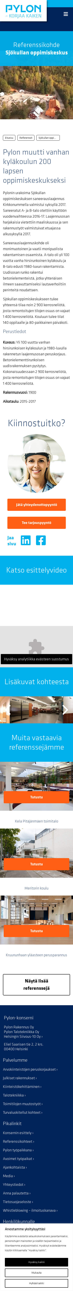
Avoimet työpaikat (17, 1158)
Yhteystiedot (13, 1184)
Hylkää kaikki (36, 1283)
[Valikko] (66, 14)
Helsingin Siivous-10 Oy (22, 1036)
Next (65, 710)
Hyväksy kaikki (36, 1262)
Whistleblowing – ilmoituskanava (29, 1210)
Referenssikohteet (17, 1141)
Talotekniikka (13, 1095)
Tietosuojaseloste (17, 1202)
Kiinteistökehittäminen (21, 1086)
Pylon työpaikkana (17, 1150)
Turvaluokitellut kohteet (21, 1112)
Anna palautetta (16, 1193)
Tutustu (36, 797)
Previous (8, 710)
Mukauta (36, 1273)
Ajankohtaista (14, 1167)
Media (8, 1176)
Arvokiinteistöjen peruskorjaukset (29, 1069)
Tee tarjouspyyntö (36, 522)
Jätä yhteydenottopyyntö (36, 504)
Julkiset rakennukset (19, 1078)
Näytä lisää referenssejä (36, 985)
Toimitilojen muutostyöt (22, 1104)
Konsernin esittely (17, 1133)
